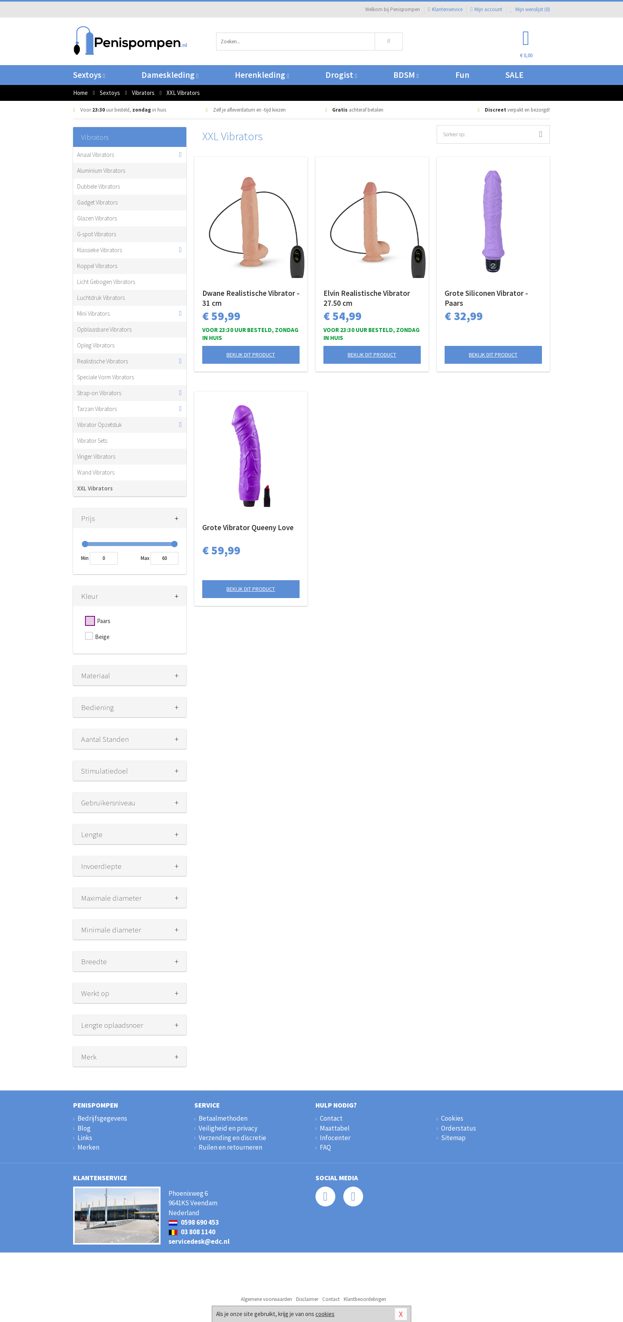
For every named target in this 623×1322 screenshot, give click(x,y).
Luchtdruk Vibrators (101, 297)
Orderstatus (458, 1128)
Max (145, 558)
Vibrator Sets (92, 440)
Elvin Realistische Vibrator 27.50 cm (366, 298)
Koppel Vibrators (97, 266)
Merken (88, 1147)
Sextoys (89, 74)
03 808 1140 (191, 1231)
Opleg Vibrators (95, 345)
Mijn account (486, 9)
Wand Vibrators (95, 472)
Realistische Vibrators (102, 361)
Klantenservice (445, 9)
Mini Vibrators (93, 313)
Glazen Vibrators (97, 218)
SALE (514, 74)
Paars (103, 621)
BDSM (405, 74)
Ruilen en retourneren (230, 1147)
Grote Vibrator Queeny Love (248, 527)
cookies (325, 1314)
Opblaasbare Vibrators (104, 329)
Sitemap (453, 1137)
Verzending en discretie (232, 1137)
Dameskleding (169, 74)
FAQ (325, 1147)
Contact (331, 1118)
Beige (102, 637)
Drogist (341, 74)
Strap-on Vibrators (99, 393)
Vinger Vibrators (96, 456)
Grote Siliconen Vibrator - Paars (486, 298)
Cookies (452, 1118)
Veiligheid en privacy (228, 1128)
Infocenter (335, 1137)
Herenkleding (262, 74)
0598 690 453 (193, 1222)
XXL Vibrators (95, 488)
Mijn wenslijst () (530, 9)
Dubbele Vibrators (98, 186)
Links (84, 1137)
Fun (462, 74)
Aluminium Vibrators (101, 170)
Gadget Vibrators (97, 202)
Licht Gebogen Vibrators (106, 282)
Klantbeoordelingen (365, 1299)
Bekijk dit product (250, 354)
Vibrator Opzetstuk (99, 424)
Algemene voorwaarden (266, 1299)
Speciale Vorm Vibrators (105, 377)
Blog (84, 1128)
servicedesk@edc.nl (199, 1241)
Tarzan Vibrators (97, 409)
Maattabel (335, 1128)
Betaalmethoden (223, 1118)
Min (85, 558)
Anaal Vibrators (95, 154)
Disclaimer (307, 1299)
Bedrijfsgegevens (102, 1118)
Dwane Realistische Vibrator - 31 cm (251, 298)
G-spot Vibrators (96, 234)
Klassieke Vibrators (99, 250)
